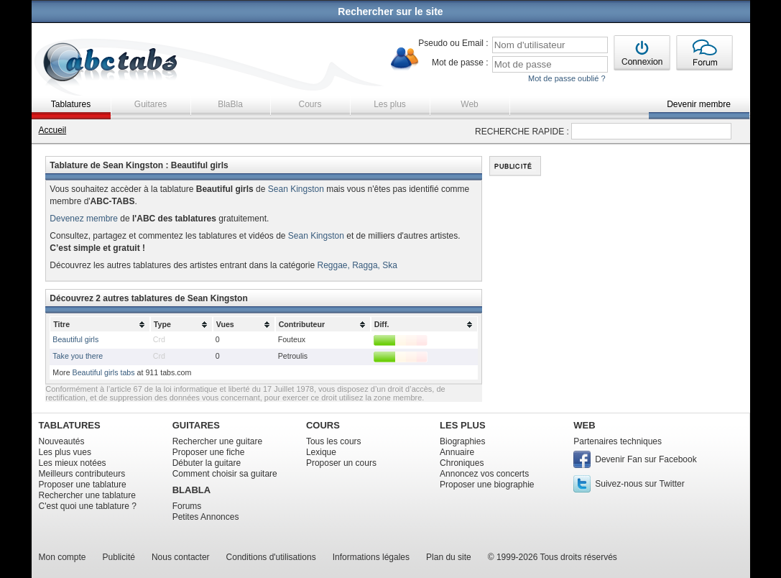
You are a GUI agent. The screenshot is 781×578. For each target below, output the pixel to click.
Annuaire (457, 452)
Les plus (390, 104)
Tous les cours (333, 441)
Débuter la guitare (206, 463)
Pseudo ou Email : (453, 43)
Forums (187, 506)
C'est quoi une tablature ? (88, 506)
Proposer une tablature (82, 485)
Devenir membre (699, 104)
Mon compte (62, 557)
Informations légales (371, 557)
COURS (323, 425)
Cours (309, 104)
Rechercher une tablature (87, 495)
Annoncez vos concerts (484, 474)
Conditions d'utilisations (271, 557)
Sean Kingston (296, 189)
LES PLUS (463, 425)
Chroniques (462, 463)
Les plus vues (65, 452)
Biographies (462, 441)
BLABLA (191, 490)
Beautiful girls (75, 339)
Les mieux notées (72, 463)
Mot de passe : (460, 63)
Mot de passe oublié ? (567, 78)
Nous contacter (181, 557)
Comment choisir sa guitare (224, 474)
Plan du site (448, 557)
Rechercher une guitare (217, 441)
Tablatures (71, 104)
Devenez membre (84, 219)
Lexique (321, 452)
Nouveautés (62, 441)
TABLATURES (70, 425)
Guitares (150, 104)
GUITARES (196, 425)
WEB (584, 425)
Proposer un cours (341, 463)
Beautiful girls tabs (104, 372)
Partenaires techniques (617, 441)
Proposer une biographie (487, 485)
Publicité (119, 557)
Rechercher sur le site (390, 11)
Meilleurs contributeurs (82, 474)
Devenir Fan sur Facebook (645, 459)
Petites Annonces (205, 517)
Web (469, 104)
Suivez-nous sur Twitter (640, 484)
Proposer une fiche (208, 452)
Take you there (77, 356)
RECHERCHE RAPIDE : (522, 132)
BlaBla (230, 104)
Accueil (53, 130)
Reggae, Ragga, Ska (357, 265)
